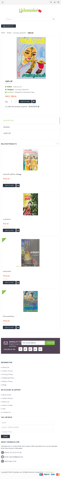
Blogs (4, 385)
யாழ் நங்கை (7, 219)
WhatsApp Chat (10, 461)
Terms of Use (7, 371)
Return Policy (7, 381)
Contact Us (6, 412)
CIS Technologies (48, 472)
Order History (7, 398)
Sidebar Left (8, 26)
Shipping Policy (7, 378)
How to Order (7, 405)
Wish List (5, 402)
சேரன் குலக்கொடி (8, 316)
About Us (5, 367)
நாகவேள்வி (7, 271)
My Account (6, 395)
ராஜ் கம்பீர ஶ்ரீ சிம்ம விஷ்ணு (12, 174)
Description (8, 120)
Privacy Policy (7, 374)
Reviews (6, 127)
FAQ (3, 409)
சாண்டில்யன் (17, 87)
